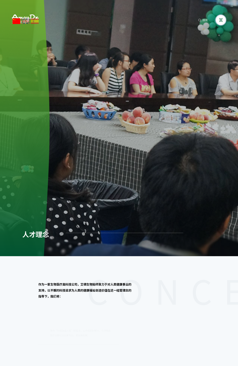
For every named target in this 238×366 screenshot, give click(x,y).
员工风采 (204, 231)
